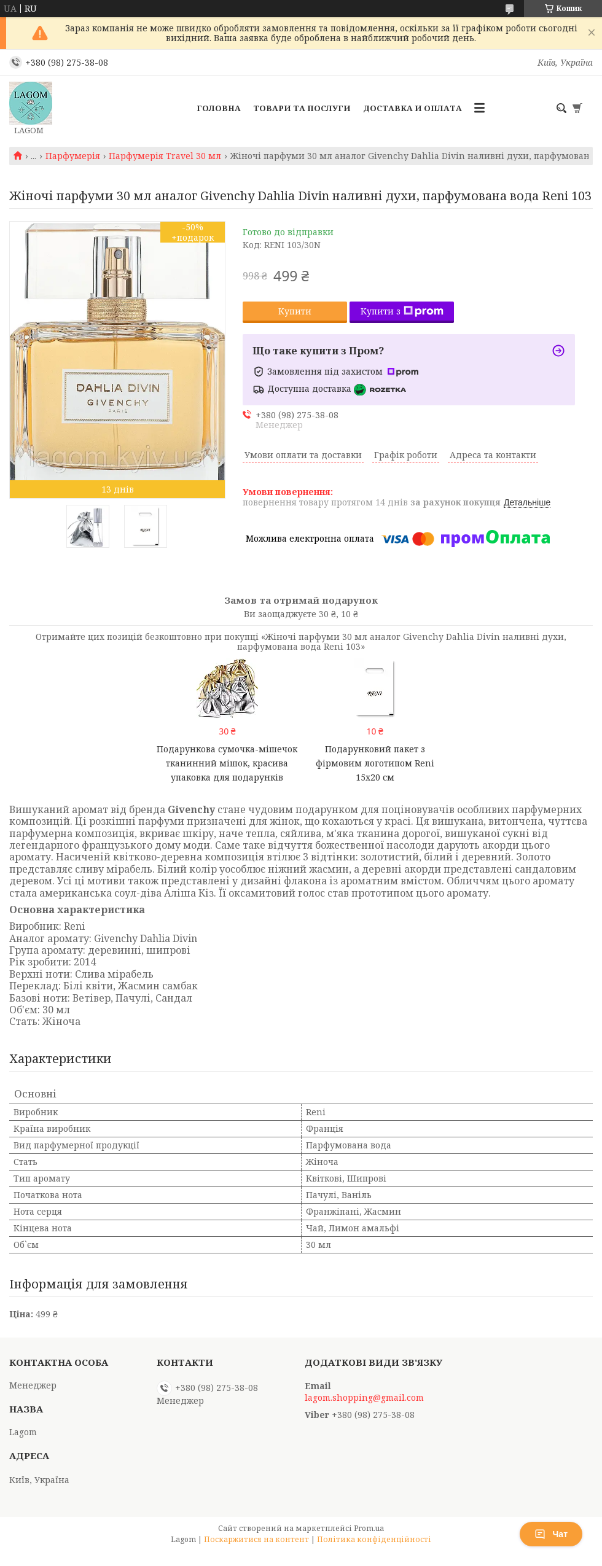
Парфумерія (72, 156)
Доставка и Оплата (412, 108)
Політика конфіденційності (374, 1539)
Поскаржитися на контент (256, 1539)
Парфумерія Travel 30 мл (165, 156)
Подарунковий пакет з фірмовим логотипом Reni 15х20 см (375, 763)
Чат (551, 1534)
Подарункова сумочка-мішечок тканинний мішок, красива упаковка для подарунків (227, 763)
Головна (219, 108)
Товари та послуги (302, 108)
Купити (294, 311)
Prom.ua (369, 1528)
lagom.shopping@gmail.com (364, 1397)
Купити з (402, 311)
